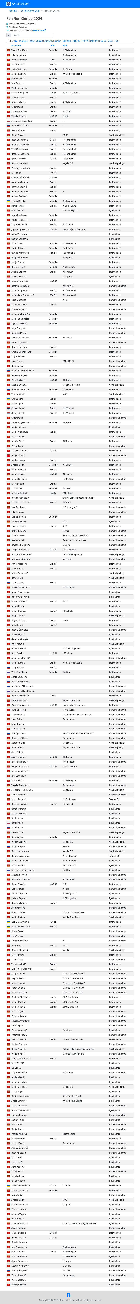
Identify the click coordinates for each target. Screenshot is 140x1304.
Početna (13, 11)
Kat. (53, 45)
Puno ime (16, 45)
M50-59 (94, 41)
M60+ (110, 41)
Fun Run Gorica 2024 (30, 11)
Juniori (39, 41)
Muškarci (23, 41)
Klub (65, 45)
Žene (32, 41)
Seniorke (67, 41)
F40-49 (85, 41)
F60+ (117, 41)
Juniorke (48, 41)
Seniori (57, 41)
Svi (16, 41)
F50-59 (102, 41)
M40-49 (76, 41)
